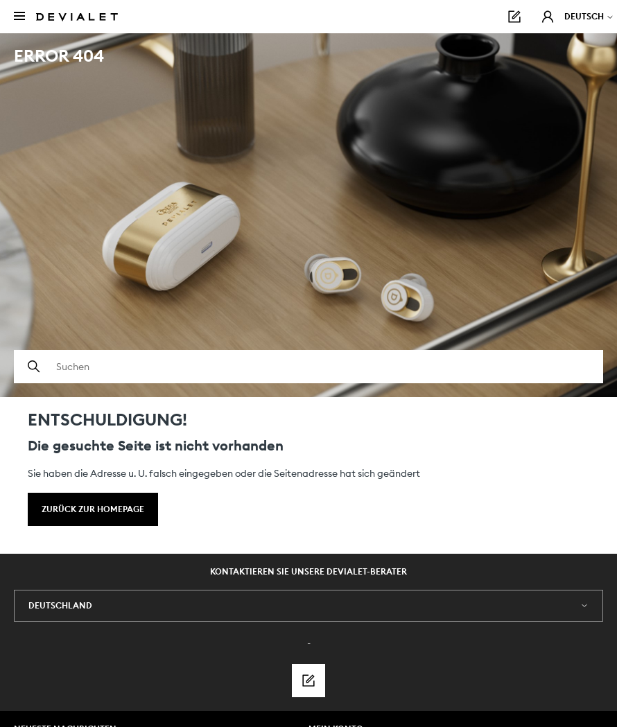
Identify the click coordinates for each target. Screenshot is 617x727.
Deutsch (589, 16)
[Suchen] (308, 366)
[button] (547, 16)
